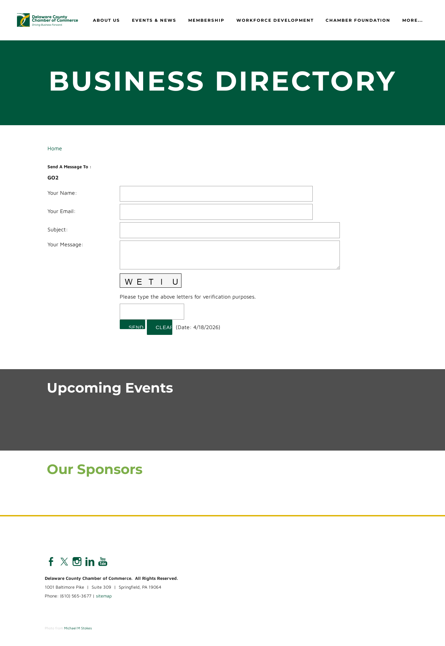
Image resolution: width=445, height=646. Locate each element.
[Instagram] (77, 561)
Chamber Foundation (358, 20)
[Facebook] (51, 561)
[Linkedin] (89, 561)
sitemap (104, 596)
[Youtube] (102, 561)
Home (54, 149)
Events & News (154, 20)
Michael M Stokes (78, 628)
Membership (206, 20)
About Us (106, 20)
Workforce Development (275, 20)
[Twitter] (64, 561)
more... (412, 20)
